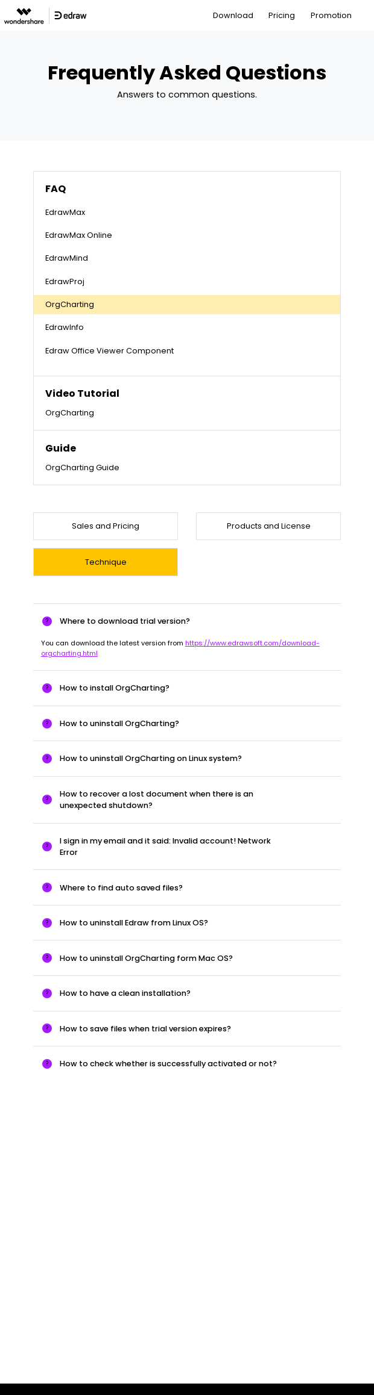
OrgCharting (69, 304)
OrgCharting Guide (82, 467)
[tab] (187, 621)
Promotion (331, 15)
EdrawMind (66, 258)
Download (233, 15)
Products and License (269, 526)
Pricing (281, 15)
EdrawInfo (64, 327)
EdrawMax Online (78, 235)
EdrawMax (65, 212)
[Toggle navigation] (366, 15)
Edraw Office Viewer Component (109, 351)
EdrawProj (64, 281)
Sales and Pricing (105, 526)
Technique (106, 562)
